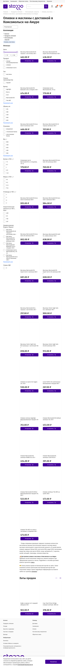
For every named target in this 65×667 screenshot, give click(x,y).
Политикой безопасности (25, 664)
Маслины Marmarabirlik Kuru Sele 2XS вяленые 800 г (29, 235)
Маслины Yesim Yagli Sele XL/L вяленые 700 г (50, 308)
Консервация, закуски (32, 12)
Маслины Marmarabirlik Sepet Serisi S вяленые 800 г (29, 271)
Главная (5, 12)
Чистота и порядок (8, 631)
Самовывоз (13, 1)
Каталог (7, 34)
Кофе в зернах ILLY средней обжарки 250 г (29, 604)
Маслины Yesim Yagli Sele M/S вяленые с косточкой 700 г (29, 345)
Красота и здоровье (8, 629)
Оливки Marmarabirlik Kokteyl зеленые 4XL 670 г (52, 418)
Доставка (6, 1)
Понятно (53, 662)
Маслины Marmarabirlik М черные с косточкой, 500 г (28, 52)
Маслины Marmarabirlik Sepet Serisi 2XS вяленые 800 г (52, 271)
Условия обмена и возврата (10, 643)
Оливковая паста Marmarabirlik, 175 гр (49, 88)
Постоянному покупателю (37, 1)
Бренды (5, 634)
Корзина (49, 1)
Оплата (34, 629)
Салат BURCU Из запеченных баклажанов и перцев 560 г (51, 382)
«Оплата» (34, 571)
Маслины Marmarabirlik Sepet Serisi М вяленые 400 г (51, 52)
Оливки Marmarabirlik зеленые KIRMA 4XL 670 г (27, 456)
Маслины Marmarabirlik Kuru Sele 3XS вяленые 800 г (51, 161)
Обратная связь (23, 1)
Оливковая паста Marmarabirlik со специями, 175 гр (28, 161)
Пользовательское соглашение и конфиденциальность (12, 647)
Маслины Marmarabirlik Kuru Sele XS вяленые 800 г (29, 198)
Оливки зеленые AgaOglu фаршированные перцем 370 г (29, 419)
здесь (32, 562)
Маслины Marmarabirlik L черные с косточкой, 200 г (28, 308)
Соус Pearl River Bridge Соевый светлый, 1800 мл (50, 604)
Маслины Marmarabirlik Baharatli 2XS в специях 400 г (29, 88)
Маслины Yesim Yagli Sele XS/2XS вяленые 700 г (50, 345)
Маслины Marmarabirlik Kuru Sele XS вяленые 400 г (29, 125)
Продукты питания (16, 12)
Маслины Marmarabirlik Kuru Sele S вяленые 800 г (51, 198)
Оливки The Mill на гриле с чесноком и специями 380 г (28, 530)
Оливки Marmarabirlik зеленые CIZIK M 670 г (49, 456)
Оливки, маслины (47, 12)
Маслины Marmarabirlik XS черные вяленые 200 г (51, 125)
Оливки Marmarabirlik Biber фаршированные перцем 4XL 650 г (29, 493)
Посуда (5, 626)
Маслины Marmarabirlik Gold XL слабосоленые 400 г (51, 235)
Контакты (5, 640)
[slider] (4, 52)
